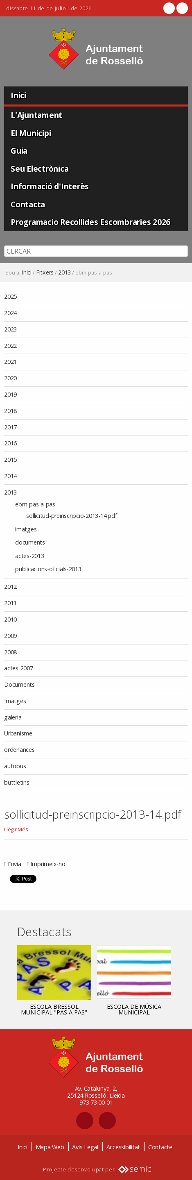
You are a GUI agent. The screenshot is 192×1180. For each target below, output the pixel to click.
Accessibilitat (123, 1147)
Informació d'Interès (50, 186)
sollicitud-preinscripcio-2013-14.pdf (92, 814)
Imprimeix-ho (48, 864)
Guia (19, 150)
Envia (14, 864)
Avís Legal (85, 1147)
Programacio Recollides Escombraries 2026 (90, 221)
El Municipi (31, 132)
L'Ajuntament (36, 114)
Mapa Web (50, 1147)
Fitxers (45, 272)
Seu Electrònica (39, 168)
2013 (64, 272)
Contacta (28, 204)
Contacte (160, 1147)
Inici (18, 95)
